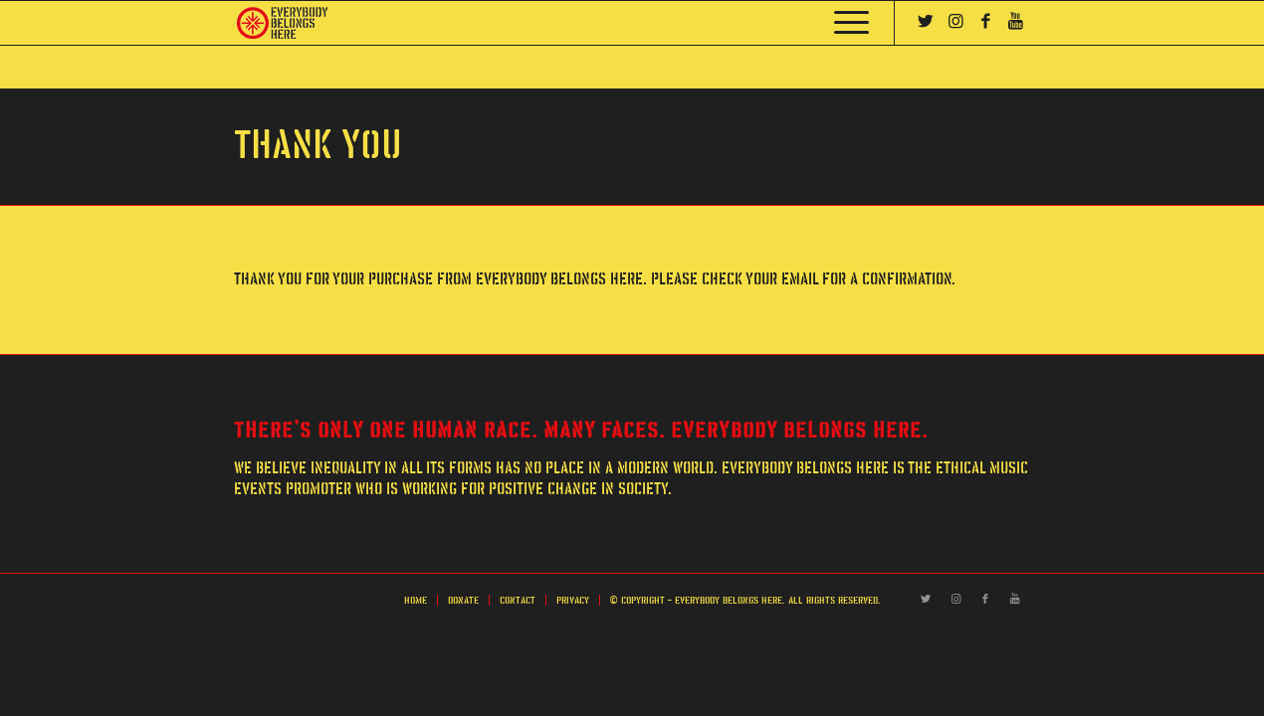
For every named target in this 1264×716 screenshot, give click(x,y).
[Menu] (845, 23)
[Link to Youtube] (1015, 22)
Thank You (318, 145)
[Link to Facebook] (985, 22)
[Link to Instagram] (955, 22)
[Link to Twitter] (926, 22)
